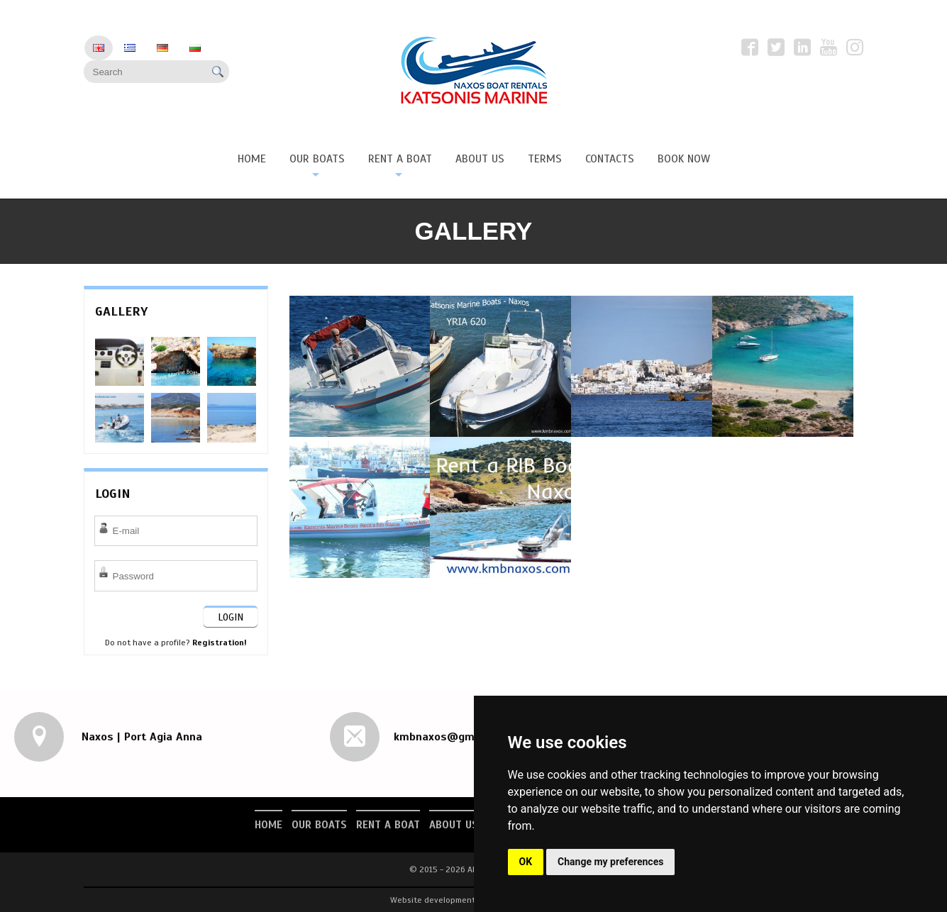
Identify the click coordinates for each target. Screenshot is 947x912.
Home (268, 824)
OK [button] (526, 861)
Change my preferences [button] (610, 861)
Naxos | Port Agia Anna (140, 737)
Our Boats (319, 824)
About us (453, 824)
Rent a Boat (388, 824)
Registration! (219, 642)
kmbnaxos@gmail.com (452, 737)
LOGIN (230, 617)
